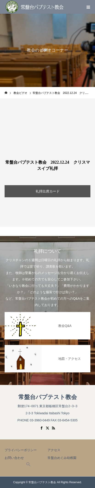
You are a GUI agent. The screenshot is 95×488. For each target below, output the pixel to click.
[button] (28, 465)
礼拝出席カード (48, 191)
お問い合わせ (14, 458)
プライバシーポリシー (21, 450)
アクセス (54, 450)
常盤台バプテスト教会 (47, 397)
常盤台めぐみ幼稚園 (62, 458)
